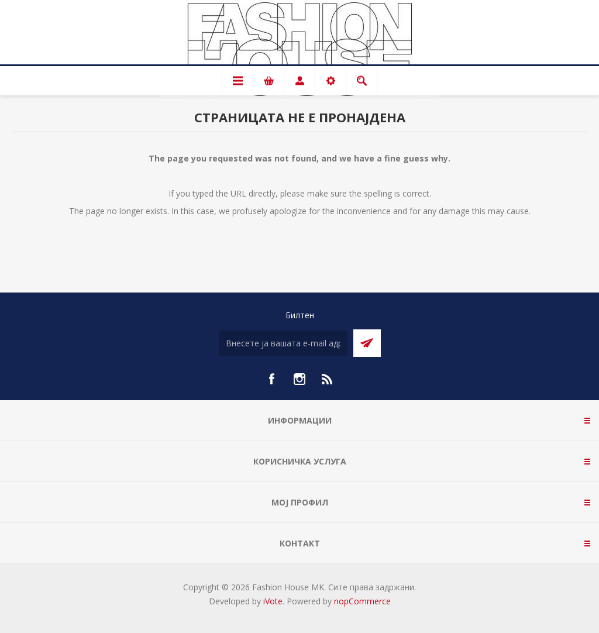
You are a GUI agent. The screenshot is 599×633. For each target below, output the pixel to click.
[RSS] (327, 379)
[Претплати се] (283, 343)
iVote (273, 601)
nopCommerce (362, 601)
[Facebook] (271, 379)
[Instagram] (299, 379)
